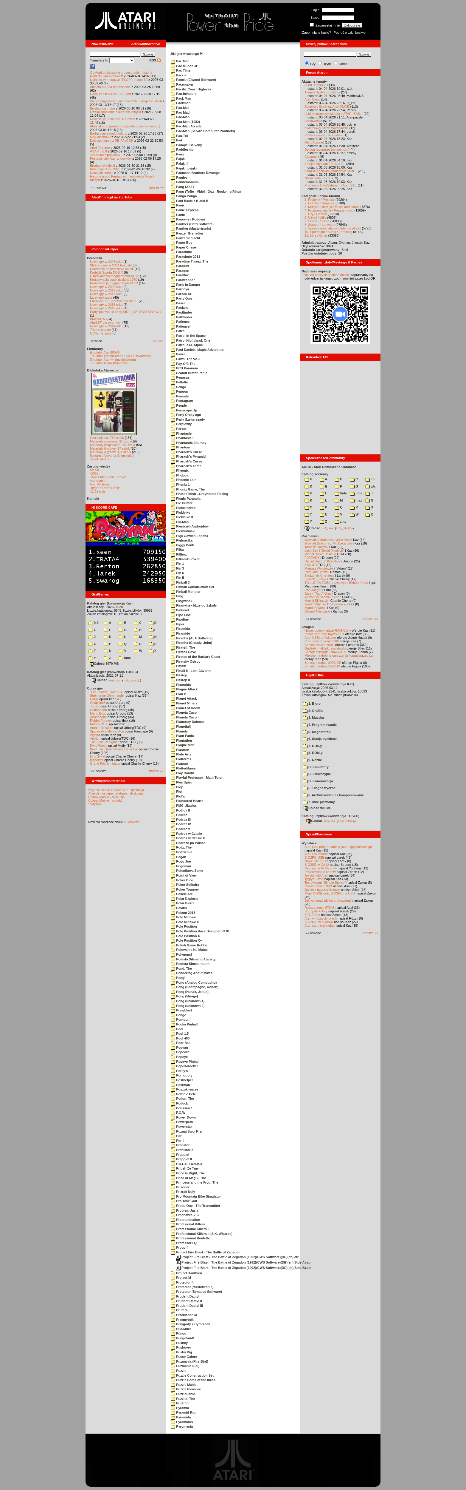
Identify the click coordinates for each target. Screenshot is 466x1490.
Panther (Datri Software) (192, 224)
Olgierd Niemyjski (317, 611)
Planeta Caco (184, 712)
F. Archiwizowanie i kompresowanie (333, 795)
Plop (177, 787)
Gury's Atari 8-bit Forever (108, 477)
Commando (98, 710)
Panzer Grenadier (187, 233)
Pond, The (181, 968)
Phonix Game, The (188, 489)
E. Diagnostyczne (319, 788)
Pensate (180, 396)
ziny (340, 521)
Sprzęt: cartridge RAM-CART (326, 652)
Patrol (178, 331)
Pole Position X (185, 936)
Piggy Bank (182, 545)
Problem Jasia (184, 1210)
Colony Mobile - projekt (105, 800)
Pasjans (180, 307)
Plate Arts (181, 754)
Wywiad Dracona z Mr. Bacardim (328, 543)
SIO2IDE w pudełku (319, 922)
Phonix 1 (180, 484)
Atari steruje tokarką (319, 925)
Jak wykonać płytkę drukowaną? (328, 900)
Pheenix (180, 470)
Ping (177, 596)
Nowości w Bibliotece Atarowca (112, 119)
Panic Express (184, 210)
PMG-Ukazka (183, 805)
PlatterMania (183, 768)
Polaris (179, 908)
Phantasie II (182, 438)
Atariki (94, 470)
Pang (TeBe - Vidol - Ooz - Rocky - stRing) (206, 191)
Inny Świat (97, 756)
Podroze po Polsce (188, 843)
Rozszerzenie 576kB (320, 907)
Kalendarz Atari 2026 (105, 169)
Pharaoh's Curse (186, 452)
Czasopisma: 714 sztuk (107, 437)
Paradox (180, 266)
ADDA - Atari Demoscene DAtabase (329, 467)
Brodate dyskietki (102, 165)
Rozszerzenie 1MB (318, 886)
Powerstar (181, 1126)
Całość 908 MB (318, 808)
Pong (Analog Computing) (194, 982)
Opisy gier (95, 688)
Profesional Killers (188, 1224)
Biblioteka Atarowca (102, 370)
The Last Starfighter (104, 742)
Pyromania (182, 1426)
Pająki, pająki (184, 168)
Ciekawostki (313, 121)
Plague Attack (184, 689)
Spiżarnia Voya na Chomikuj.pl (112, 455)
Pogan (178, 857)
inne (125, 658)
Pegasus (180, 377)
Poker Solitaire (185, 884)
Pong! (178, 978)
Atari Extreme (100, 147)
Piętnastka (181, 540)
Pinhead (180, 610)
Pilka (177, 549)
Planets (179, 731)
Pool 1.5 (180, 1033)
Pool (177, 1029)
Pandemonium (185, 182)
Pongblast (181, 1010)
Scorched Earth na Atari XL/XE (327, 106)
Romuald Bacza (316, 572)
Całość (99, 680)
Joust (94, 706)
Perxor (179, 429)
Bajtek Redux (99, 459)
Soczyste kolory (316, 911)
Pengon (179, 391)
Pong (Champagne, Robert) (194, 987)
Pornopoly (181, 1075)
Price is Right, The (188, 1173)
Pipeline (180, 619)
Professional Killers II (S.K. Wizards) (201, 1234)
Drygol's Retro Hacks (105, 488)
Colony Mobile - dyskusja (106, 797)
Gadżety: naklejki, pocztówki (325, 648)
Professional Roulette (190, 1238)
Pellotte (179, 382)
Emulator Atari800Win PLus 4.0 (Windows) (121, 356)
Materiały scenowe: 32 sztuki (111, 441)
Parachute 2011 (185, 256)
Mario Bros (98, 713)
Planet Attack (184, 698)
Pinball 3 (180, 582)
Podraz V (180, 829)
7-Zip (126, 680)
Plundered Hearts (187, 801)
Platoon (179, 764)
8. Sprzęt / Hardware (320, 224)
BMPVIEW (97, 319)
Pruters (179, 1310)
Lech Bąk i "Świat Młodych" (324, 550)
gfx (370, 486)
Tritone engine (100, 329)
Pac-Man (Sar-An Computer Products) (203, 131)
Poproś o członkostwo (350, 32)
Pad (176, 140)
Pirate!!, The (183, 647)
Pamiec (179, 177)
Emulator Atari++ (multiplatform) (113, 359)
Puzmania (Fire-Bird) (189, 1361)
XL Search (97, 491)
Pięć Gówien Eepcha (189, 536)
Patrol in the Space (188, 335)
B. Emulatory (316, 767)
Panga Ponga (184, 196)
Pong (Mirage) (184, 996)
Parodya (180, 289)
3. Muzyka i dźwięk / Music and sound (332, 207)
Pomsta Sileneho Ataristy (193, 959)
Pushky (179, 1343)
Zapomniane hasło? (316, 32)
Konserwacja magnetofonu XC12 (114, 283)
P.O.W (178, 1112)
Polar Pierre (183, 903)
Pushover (181, 1347)
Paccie (179, 75)
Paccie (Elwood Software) (193, 79)
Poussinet (181, 1108)
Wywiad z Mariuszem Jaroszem (328, 540)
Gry (313, 64)
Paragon (180, 270)
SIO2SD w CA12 (317, 864)
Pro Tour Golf (184, 1201)
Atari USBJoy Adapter (320, 637)
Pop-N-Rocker (184, 1066)
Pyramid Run (183, 1412)
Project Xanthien (186, 1273)
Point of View (184, 875)
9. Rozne (312, 760)
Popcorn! (180, 1052)
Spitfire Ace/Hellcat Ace (107, 731)
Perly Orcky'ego (186, 415)
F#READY (312, 557)
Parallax (180, 275)
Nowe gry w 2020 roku (106, 287)
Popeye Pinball (185, 1061)
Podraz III (181, 819)
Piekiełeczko (183, 508)
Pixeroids (181, 685)
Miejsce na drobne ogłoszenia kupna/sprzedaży (339, 655)
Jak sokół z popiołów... (106, 155)
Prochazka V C (185, 1215)
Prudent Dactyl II (186, 1301)
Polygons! (181, 954)
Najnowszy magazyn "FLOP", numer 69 (118, 79)
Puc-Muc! (181, 1329)
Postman (180, 1085)
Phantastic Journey (188, 443)
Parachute (181, 252)
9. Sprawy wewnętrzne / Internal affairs (333, 228)
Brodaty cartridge (102, 108)
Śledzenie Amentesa (319, 575)
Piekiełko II (182, 517)
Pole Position (184, 926)
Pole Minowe (183, 917)
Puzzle (178, 1370)
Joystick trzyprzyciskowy (322, 889)
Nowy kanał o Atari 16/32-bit (110, 94)
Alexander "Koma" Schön (323, 597)
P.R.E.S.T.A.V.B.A (187, 1164)
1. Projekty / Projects (320, 199)
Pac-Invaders (184, 93)
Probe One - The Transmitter (195, 1205)
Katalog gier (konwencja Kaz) (110, 603)
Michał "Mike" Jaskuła (320, 554)
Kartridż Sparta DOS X (106, 272)
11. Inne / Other (316, 235)
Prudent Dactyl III (187, 1305)
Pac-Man (180, 117)
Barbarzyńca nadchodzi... (108, 133)
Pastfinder (181, 312)
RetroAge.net (314, 142)
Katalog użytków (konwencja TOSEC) (330, 816)
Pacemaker (182, 84)
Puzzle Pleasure (186, 1389)
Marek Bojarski (315, 608)
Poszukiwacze (184, 1089)
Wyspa (95, 735)
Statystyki (95, 804)
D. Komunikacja (318, 781)
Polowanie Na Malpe (189, 949)
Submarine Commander (107, 695)
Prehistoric (182, 1150)
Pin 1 (177, 563)
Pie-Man (180, 522)
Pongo (178, 1015)
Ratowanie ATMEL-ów (321, 868)
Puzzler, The (183, 1398)
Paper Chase (183, 247)
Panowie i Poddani (188, 219)
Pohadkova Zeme (187, 870)
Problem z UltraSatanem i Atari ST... (331, 185)
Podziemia (181, 852)
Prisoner (180, 1187)
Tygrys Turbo (314, 879)
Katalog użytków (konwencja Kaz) (328, 684)
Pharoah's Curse (186, 461)
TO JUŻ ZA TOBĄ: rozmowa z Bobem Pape (336, 582)
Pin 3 (177, 568)
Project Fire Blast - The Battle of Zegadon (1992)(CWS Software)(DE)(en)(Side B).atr (243, 1268)
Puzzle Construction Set (192, 1375)
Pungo (178, 1333)
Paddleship (182, 149)
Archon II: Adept (102, 727)
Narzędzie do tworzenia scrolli (111, 269)
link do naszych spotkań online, (327, 275)
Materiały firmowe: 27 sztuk (110, 448)
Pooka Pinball (184, 1024)
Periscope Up (184, 410)
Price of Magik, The (188, 1178)
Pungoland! (182, 1338)
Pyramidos (182, 1422)
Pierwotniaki (183, 531)
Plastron (180, 750)
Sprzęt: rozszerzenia (319, 645)
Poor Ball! (181, 1043)
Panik (178, 215)
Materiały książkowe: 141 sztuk (112, 445)
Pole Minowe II (185, 922)
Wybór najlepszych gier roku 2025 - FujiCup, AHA (126, 101)
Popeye (179, 1057)
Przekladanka (184, 1315)
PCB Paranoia (184, 368)
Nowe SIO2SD (315, 861)
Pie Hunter (181, 503)
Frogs (94, 699)
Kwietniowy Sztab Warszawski (327, 128)
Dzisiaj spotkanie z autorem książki (115, 112)
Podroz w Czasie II (188, 838)
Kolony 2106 (99, 724)
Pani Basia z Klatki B (189, 201)
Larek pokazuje (101, 297)
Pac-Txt (179, 136)
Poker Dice (182, 880)
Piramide (180, 633)
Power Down (183, 1117)
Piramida (180, 628)
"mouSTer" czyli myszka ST (324, 634)
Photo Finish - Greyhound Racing (199, 494)
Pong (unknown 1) (187, 1001)
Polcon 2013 (183, 912)
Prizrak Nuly (183, 1191)
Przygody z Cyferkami (190, 1324)
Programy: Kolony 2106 (322, 641)
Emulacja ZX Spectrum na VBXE (114, 301)
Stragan (308, 627)
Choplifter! (97, 702)
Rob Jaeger (313, 590)
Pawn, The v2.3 (185, 359)
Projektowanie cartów (320, 872)
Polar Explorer (184, 898)
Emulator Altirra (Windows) (109, 363)
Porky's (179, 1071)
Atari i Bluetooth (316, 854)
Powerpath (182, 1122)
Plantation (181, 740)
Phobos (179, 475)
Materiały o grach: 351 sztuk (110, 452)
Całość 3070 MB (104, 663)
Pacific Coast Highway (191, 89)
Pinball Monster (186, 591)
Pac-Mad (180, 112)
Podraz (179, 815)
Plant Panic (182, 736)
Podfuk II (180, 810)
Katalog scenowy (315, 474)
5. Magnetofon (317, 732)
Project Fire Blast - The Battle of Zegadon (205, 1252)
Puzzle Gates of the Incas (193, 1380)
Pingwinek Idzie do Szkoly (194, 605)
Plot (176, 791)
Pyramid (180, 1408)
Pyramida (181, 1417)
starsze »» (156, 187)
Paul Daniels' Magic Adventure (197, 349)
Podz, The (181, 847)
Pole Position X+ (186, 940)
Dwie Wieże (98, 745)
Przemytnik (182, 1319)
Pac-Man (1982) (185, 122)
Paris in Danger (185, 284)
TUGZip (135, 680)
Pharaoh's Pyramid (188, 456)
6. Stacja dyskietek (320, 739)
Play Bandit (182, 773)
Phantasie (181, 433)
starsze (158, 341)
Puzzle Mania (184, 1384)
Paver (178, 354)
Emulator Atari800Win (105, 352)
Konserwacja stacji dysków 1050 (113, 279)
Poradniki (94, 258)
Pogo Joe (181, 861)
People (179, 405)
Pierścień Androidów (190, 526)
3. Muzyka (313, 717)
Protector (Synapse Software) (196, 1291)
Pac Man (180, 61)
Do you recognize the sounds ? (327, 149)
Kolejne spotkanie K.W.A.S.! (325, 164)
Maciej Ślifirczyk (316, 600)
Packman (180, 103)
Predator (180, 1145)
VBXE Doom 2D (316, 85)
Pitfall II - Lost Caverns (191, 670)
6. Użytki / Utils (315, 217)
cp (370, 479)
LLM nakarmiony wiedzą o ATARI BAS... (334, 113)
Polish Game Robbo (189, 945)
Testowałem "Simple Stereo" (325, 882)
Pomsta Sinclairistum (190, 963)
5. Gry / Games (316, 214)
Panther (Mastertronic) (191, 228)
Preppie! (180, 1154)
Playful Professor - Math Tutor (197, 777)
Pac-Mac (180, 107)
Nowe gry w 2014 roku (106, 326)
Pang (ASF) (182, 187)
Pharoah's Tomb (186, 466)
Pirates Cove (183, 652)
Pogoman (181, 866)
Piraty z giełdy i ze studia (323, 135)
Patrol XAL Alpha (187, 345)
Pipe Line (181, 615)
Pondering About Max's (191, 973)
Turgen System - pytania (322, 92)
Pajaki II (179, 163)
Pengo (178, 387)
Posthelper (182, 1080)
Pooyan (179, 1047)
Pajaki (178, 159)
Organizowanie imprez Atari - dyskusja (116, 790)
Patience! (181, 326)
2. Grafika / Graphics (320, 203)
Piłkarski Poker (185, 559)
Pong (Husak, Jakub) (190, 992)
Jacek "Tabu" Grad (318, 593)
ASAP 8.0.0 (98, 151)
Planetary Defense (187, 722)
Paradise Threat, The (189, 261)
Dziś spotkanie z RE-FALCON (111, 140)
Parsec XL (181, 294)
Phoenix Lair (183, 480)
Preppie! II (181, 1159)
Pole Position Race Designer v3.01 (200, 931)
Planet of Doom (185, 708)
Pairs (177, 154)
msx (356, 500)
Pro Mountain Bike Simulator (196, 1196)
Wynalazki (309, 843)
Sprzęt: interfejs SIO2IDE (323, 662)
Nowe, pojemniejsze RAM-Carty (328, 630)
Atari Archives (100, 484)
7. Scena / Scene (317, 221)
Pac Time (180, 70)
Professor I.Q (184, 1243)
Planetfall (181, 726)
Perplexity (181, 424)
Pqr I (177, 1136)
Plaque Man (182, 745)
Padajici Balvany (186, 145)
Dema (343, 64)
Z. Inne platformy (319, 802)
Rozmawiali (310, 536)
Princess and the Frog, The (194, 1182)
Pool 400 (180, 1038)
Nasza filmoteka (101, 173)
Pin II (177, 577)
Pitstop (179, 675)
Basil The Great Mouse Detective (114, 749)
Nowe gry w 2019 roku (106, 290)
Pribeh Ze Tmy (185, 1168)
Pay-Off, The (183, 363)
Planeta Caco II (185, 717)
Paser (178, 303)
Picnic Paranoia (186, 498)
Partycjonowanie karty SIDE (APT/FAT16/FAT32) (125, 312)
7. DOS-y (312, 746)
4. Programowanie (320, 725)
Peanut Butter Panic (189, 373)
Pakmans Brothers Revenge (195, 173)
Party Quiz (181, 298)
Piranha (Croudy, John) (191, 642)
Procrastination (185, 1219)
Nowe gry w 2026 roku (106, 261)
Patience (180, 321)
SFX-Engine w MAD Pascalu (111, 265)
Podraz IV (181, 824)
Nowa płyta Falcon (318, 178)
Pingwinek (181, 601)
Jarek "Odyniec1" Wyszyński (325, 604)
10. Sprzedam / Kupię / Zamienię (328, 232)
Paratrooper (183, 280)
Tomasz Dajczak (316, 547)
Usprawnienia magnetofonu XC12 (114, 276)
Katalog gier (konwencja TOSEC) (112, 672)
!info (341, 493)
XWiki (94, 473)
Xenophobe (98, 717)
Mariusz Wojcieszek (319, 568)
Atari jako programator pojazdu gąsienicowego (123, 126)
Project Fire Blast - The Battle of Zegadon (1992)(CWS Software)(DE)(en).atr (237, 1257)
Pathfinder (181, 317)
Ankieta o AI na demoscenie (110, 87)
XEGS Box (312, 915)
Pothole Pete (183, 1094)
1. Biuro (312, 703)
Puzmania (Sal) (185, 1366)
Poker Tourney (185, 889)
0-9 (93, 622)
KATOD (310, 565)
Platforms (181, 759)
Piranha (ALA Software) (192, 638)
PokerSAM (181, 894)
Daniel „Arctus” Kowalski (322, 561)
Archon (95, 738)
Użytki (327, 64)
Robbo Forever (101, 720)
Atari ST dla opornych (106, 322)
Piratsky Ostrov (185, 661)
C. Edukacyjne (317, 774)
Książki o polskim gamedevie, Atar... (331, 171)
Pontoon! (180, 1019)
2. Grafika (313, 710)
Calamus (311, 156)
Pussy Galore (184, 1356)
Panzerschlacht (185, 238)
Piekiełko (180, 512)
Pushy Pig (181, 1352)
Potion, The (182, 1098)
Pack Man (181, 98)
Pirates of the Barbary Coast (195, 656)
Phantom (180, 447)
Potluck (179, 1103)
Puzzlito (180, 1403)
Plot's (178, 796)
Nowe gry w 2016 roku (106, 304)
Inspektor (96, 760)
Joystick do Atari (316, 875)
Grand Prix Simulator (105, 763)
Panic (178, 205)
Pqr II (177, 1140)
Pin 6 (177, 573)
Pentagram (182, 400)
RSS (155, 60)
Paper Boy (181, 242)
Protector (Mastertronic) (192, 1287)
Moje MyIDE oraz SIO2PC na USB (330, 893)
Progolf (179, 1247)
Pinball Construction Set (192, 587)
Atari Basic (312, 99)
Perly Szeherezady (188, 419)
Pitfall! (178, 666)
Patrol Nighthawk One (190, 340)
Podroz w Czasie (186, 833)
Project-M (181, 1277)
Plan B (178, 694)
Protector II (182, 1282)
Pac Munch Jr (184, 66)
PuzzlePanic (183, 1394)
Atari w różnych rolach (321, 918)
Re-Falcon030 (100, 137)
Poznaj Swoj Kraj (187, 1131)
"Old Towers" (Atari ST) (107, 692)
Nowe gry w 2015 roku (106, 308)
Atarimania (97, 480)
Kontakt (93, 498)
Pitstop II (180, 680)
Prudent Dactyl (185, 1296)
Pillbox (179, 554)
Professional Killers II (190, 1229)
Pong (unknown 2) (187, 1006)
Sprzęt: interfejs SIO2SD (322, 666)
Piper (177, 624)
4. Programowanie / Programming (329, 210)
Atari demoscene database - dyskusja (115, 793)
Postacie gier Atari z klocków (110, 158)
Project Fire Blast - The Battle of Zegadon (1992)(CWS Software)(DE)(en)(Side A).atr (243, 1262)
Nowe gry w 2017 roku (106, 294)
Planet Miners (184, 703)
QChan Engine (100, 333)
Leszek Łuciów (315, 579)
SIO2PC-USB (314, 857)
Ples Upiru (181, 782)
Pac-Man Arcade (186, 126)
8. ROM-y (313, 753)
